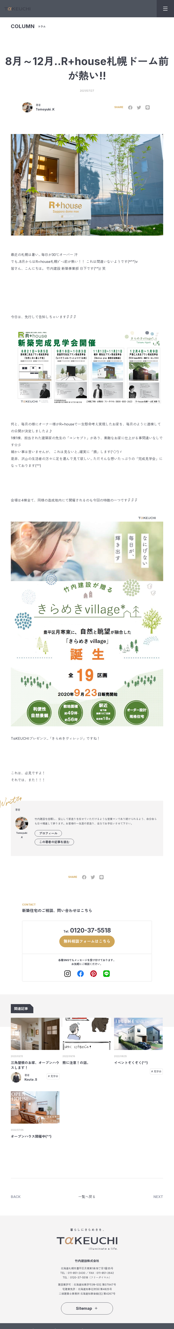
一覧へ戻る (87, 1197)
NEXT (158, 1197)
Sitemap (87, 1308)
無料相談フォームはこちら (87, 941)
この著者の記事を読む (54, 842)
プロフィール (48, 833)
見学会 (54, 1076)
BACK (16, 1197)
